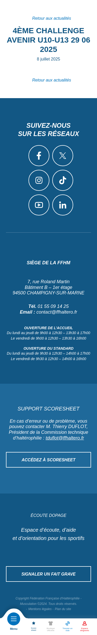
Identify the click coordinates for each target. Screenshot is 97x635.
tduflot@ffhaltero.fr (65, 438)
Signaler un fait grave (48, 574)
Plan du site (63, 609)
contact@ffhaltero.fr (56, 312)
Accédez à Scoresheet (48, 460)
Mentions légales (39, 609)
